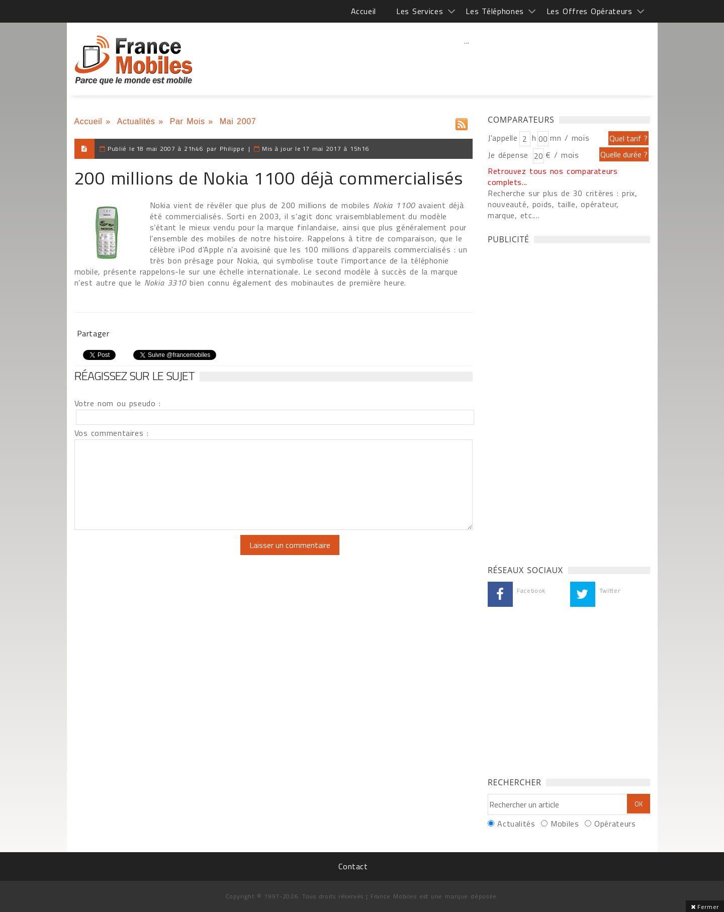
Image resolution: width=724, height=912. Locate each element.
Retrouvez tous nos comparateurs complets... (553, 176)
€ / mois (562, 154)
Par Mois (187, 121)
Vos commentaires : (111, 432)
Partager (93, 333)
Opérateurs (615, 823)
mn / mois (569, 137)
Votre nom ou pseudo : (117, 403)
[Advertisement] (467, 62)
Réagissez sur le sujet (134, 376)
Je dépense (509, 154)
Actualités (136, 121)
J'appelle (503, 137)
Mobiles (565, 823)
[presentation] (158, 554)
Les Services (419, 11)
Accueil (363, 11)
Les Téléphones (495, 11)
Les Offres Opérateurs (589, 11)
